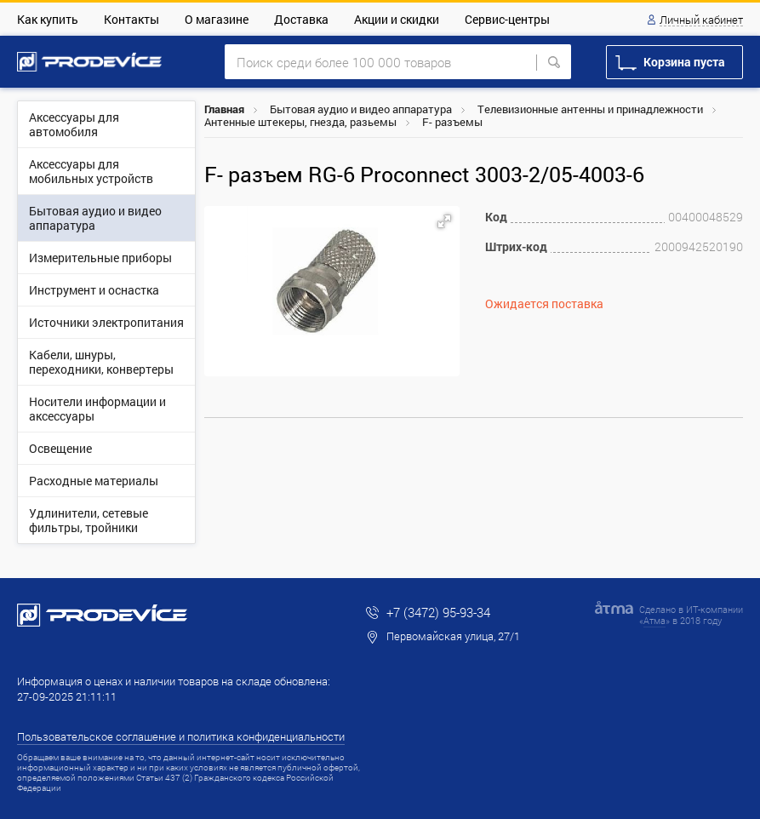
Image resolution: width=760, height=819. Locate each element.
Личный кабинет (701, 20)
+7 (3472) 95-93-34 (438, 612)
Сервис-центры (507, 19)
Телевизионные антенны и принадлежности (590, 109)
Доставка (301, 19)
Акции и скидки (396, 19)
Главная (224, 109)
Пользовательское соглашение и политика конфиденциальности (181, 736)
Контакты (131, 19)
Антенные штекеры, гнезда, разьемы (300, 121)
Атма (654, 620)
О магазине (217, 19)
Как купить (47, 19)
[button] (444, 221)
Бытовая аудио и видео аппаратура (361, 109)
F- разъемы (452, 121)
